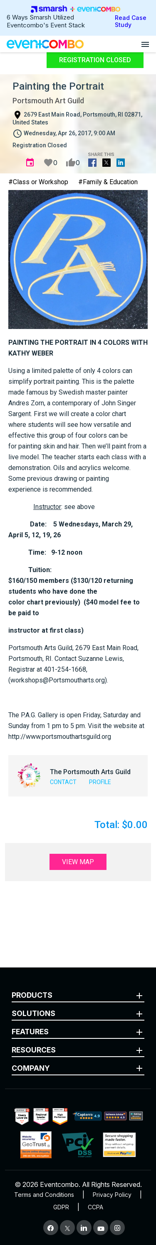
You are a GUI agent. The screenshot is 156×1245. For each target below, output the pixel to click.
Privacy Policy (112, 1194)
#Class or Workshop (38, 182)
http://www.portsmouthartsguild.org (59, 737)
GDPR (61, 1207)
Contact (63, 782)
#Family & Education (108, 182)
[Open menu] (145, 44)
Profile (100, 782)
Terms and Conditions (44, 1194)
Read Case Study (130, 21)
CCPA (95, 1207)
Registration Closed (95, 60)
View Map (78, 862)
